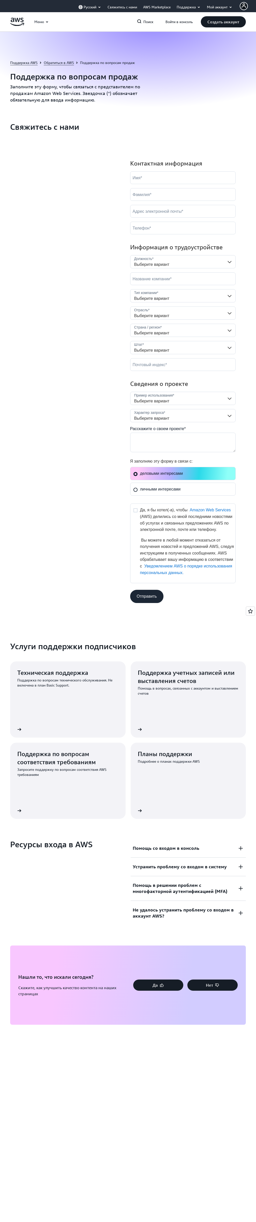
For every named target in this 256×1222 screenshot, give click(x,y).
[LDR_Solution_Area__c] (183, 398)
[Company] (183, 278)
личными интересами (157, 489)
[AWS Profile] (244, 6)
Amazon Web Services (210, 510)
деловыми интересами (158, 473)
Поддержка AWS (24, 62)
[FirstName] (183, 177)
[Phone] (183, 228)
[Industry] (183, 313)
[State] (183, 347)
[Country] (183, 330)
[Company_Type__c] (183, 295)
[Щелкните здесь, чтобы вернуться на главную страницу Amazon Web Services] (17, 25)
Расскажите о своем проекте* (158, 429)
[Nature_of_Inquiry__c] (183, 415)
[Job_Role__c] (183, 261)
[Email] (183, 211)
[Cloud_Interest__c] (183, 442)
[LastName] (183, 194)
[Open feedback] (250, 611)
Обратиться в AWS (59, 62)
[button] (223, 21)
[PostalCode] (183, 364)
